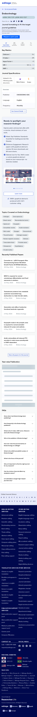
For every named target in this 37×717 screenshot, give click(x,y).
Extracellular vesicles (9, 227)
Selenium (25, 238)
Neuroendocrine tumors (21, 220)
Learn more (18, 193)
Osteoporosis (7, 246)
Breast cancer (7, 220)
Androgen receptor (22, 235)
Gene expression (17, 216)
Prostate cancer (22, 242)
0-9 (34, 501)
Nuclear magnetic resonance (11, 238)
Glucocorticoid (27, 231)
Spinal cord (6, 224)
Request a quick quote (11, 36)
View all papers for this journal (18, 355)
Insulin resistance (24, 227)
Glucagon (16, 231)
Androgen (6, 216)
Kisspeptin (16, 224)
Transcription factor (8, 242)
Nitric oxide (6, 231)
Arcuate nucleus (7, 250)
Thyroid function (8, 235)
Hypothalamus (19, 246)
